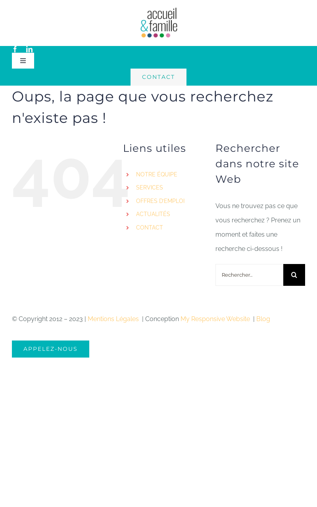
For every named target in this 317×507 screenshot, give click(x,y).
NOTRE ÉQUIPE (156, 174)
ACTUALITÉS (153, 214)
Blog (263, 319)
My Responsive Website (216, 319)
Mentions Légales (114, 319)
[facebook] (15, 49)
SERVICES (149, 187)
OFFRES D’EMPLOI (160, 201)
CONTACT (149, 227)
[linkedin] (29, 49)
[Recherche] (294, 275)
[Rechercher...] (249, 275)
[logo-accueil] (159, 9)
